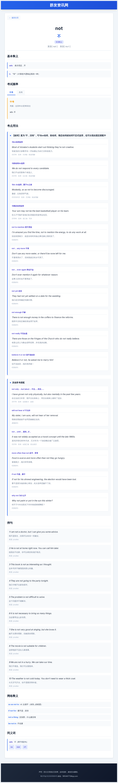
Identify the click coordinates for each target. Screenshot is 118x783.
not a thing (13, 717)
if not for (12, 711)
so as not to (13, 704)
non (18, 747)
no (12, 747)
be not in (12, 723)
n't (25, 747)
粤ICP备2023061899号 (48, 776)
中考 (11, 92)
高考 (21, 92)
